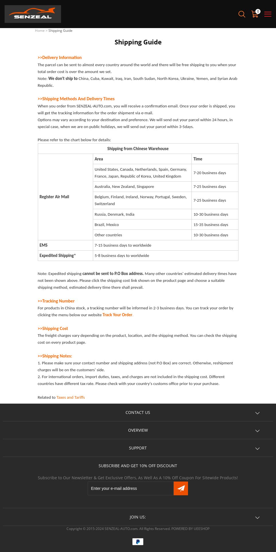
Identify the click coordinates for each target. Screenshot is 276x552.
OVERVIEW (138, 430)
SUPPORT (138, 448)
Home (40, 30)
